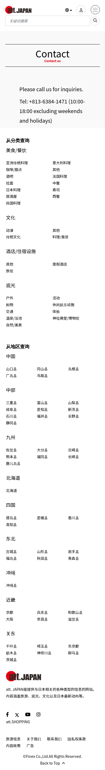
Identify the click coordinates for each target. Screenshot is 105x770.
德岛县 (11, 517)
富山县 (42, 402)
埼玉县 (42, 646)
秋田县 (42, 558)
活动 (56, 297)
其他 (56, 169)
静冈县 (11, 422)
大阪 (9, 619)
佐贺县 (11, 449)
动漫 (9, 230)
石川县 (11, 416)
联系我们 (54, 738)
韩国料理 (13, 203)
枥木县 (11, 652)
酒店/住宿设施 (21, 251)
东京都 (73, 646)
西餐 (56, 196)
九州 (10, 437)
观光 (10, 285)
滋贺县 (73, 619)
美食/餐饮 (16, 150)
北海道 (13, 478)
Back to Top (52, 763)
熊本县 (11, 456)
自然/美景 (14, 324)
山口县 (11, 368)
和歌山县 (75, 612)
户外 (9, 297)
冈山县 (42, 368)
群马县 (73, 652)
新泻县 (73, 409)
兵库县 (42, 612)
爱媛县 (42, 517)
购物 (9, 304)
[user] (81, 9)
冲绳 (10, 573)
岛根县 (73, 368)
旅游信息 (13, 738)
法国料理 (59, 176)
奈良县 (42, 619)
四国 (10, 505)
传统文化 (13, 236)
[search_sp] (95, 20)
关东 (10, 633)
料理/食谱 (60, 236)
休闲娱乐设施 (63, 304)
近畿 (10, 600)
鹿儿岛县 (13, 463)
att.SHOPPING (18, 721)
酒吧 (9, 176)
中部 (10, 390)
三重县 (11, 402)
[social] (7, 714)
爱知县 (42, 409)
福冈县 (42, 456)
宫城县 (11, 551)
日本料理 (13, 189)
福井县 (42, 416)
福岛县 (11, 558)
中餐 (56, 183)
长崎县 (73, 456)
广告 (30, 745)
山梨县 (73, 402)
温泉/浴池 (14, 318)
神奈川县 (44, 652)
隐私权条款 (77, 738)
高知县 (11, 524)
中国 (10, 356)
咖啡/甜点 (14, 169)
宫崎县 (73, 449)
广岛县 (11, 375)
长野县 (73, 416)
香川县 (73, 517)
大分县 (42, 449)
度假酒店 (59, 264)
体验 (56, 311)
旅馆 (9, 270)
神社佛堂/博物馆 (66, 318)
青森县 (73, 558)
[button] (68, 10)
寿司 (56, 189)
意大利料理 (61, 162)
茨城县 (11, 659)
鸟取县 (42, 375)
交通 (9, 311)
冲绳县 (11, 585)
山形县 (42, 551)
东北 (10, 539)
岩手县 (73, 551)
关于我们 (34, 738)
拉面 (9, 183)
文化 (10, 217)
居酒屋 (11, 196)
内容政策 (13, 745)
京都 (9, 612)
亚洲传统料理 (17, 162)
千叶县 (11, 646)
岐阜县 (11, 409)
